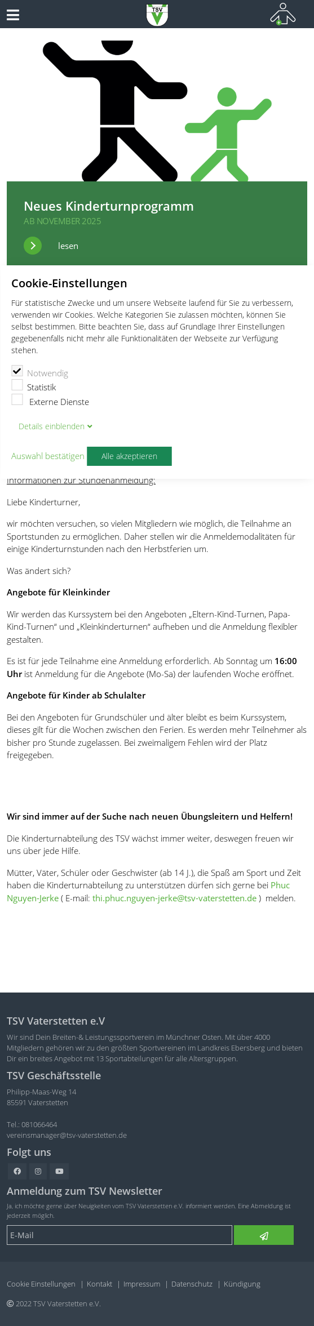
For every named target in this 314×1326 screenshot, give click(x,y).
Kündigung (242, 1284)
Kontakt (99, 1284)
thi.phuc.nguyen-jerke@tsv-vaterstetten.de (174, 898)
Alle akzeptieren (129, 456)
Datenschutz (192, 1284)
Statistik (33, 386)
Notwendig (39, 372)
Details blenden (52, 426)
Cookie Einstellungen (41, 1284)
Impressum (141, 1284)
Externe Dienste (50, 400)
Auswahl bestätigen (48, 456)
